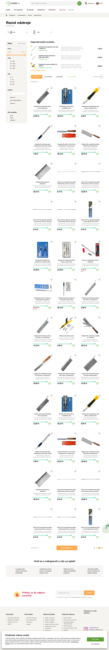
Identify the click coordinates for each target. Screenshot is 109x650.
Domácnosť (53, 10)
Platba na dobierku (50, 620)
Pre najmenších (19, 10)
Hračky (9, 10)
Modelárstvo (41, 10)
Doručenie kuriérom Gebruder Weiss (69, 623)
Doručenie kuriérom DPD (70, 628)
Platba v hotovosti (50, 618)
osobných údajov (75, 597)
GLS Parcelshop (68, 626)
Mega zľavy (62, 10)
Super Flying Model (14, 100)
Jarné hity (71, 10)
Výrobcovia (29, 622)
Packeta (66, 630)
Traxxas (11, 103)
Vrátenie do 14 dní (12, 622)
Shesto (11, 97)
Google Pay (48, 628)
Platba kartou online (50, 626)
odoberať (89, 593)
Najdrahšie (59, 76)
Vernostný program (31, 618)
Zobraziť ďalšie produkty (39, 70)
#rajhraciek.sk (93, 628)
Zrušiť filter (21, 43)
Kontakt (28, 624)
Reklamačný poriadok (13, 620)
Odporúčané (36, 76)
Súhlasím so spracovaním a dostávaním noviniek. (75, 597)
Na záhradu (31, 10)
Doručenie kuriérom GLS (70, 620)
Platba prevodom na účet (51, 624)
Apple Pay (47, 630)
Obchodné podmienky (13, 618)
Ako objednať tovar (31, 620)
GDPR (9, 624)
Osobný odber (67, 618)
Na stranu (96, 76)
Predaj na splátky (49, 622)
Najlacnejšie (48, 76)
